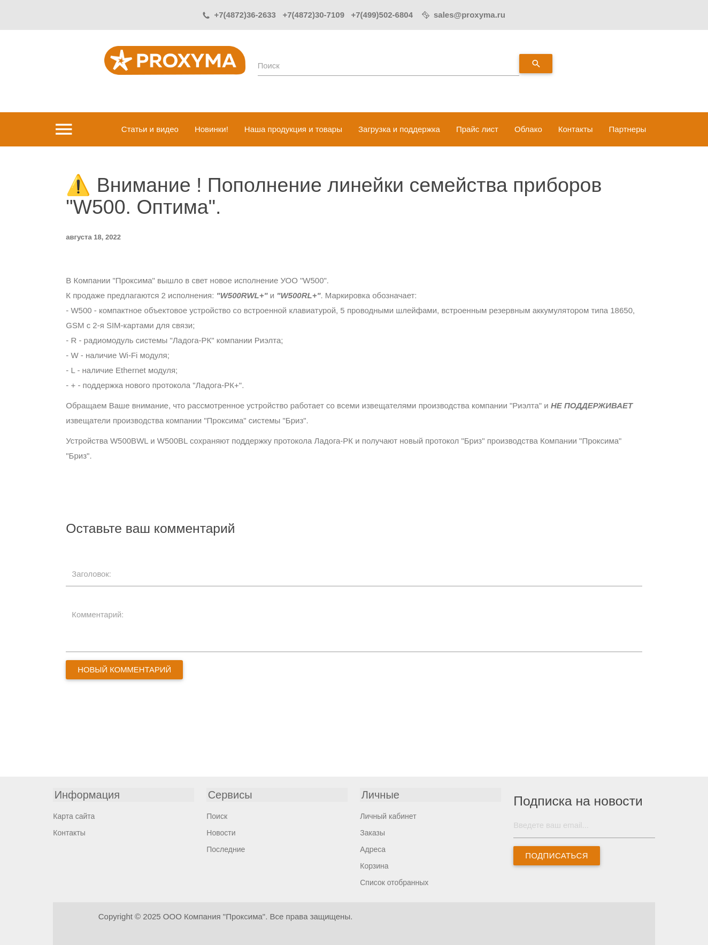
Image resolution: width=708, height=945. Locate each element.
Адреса (373, 849)
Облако (528, 129)
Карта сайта (74, 816)
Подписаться (557, 856)
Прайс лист (477, 129)
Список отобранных (394, 882)
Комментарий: (98, 614)
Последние (225, 849)
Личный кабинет (388, 816)
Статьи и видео (150, 129)
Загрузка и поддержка (399, 129)
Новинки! (211, 129)
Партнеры (628, 129)
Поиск (269, 66)
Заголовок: (92, 573)
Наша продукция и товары (293, 129)
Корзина (374, 866)
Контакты (575, 129)
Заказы (372, 832)
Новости (220, 832)
